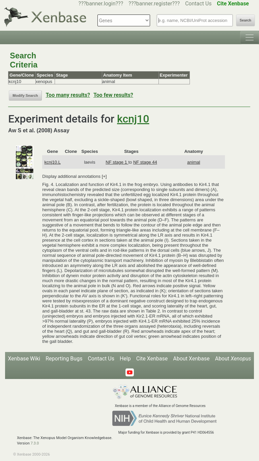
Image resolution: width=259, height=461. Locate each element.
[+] (104, 176)
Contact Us (198, 3)
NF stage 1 (117, 162)
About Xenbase (191, 358)
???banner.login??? (101, 3)
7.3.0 (35, 443)
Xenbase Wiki (24, 358)
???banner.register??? (154, 3)
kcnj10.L (52, 162)
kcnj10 (133, 118)
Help (125, 358)
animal (193, 162)
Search (245, 20)
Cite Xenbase (152, 358)
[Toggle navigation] (249, 37)
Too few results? (113, 95)
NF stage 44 (145, 162)
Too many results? (68, 95)
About (233, 358)
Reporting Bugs (64, 358)
